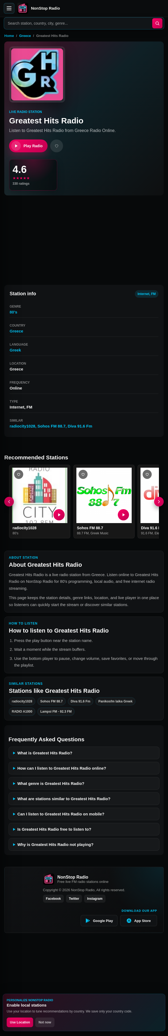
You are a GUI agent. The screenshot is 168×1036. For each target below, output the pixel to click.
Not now (44, 1022)
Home (9, 36)
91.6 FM (147, 533)
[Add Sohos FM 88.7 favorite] (83, 474)
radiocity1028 (22, 426)
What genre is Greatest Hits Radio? (50, 783)
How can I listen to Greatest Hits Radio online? (61, 768)
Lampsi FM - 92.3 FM (56, 712)
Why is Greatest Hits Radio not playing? (55, 844)
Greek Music (99, 533)
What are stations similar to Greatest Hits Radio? (63, 798)
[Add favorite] (56, 145)
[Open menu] (9, 8)
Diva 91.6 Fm (80, 426)
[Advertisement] (84, 237)
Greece (25, 36)
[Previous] (9, 501)
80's (13, 312)
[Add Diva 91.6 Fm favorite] (147, 474)
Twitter (74, 899)
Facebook (53, 899)
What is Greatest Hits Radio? (44, 753)
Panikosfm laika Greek (115, 701)
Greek (15, 350)
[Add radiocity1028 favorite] (18, 474)
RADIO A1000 (22, 712)
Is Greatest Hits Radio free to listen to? (54, 829)
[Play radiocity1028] (59, 514)
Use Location (20, 1022)
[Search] (157, 23)
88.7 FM (83, 533)
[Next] (159, 501)
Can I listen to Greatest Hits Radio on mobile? (60, 814)
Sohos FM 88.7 (51, 426)
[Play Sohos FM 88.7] (123, 514)
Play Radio (27, 146)
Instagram (94, 899)
